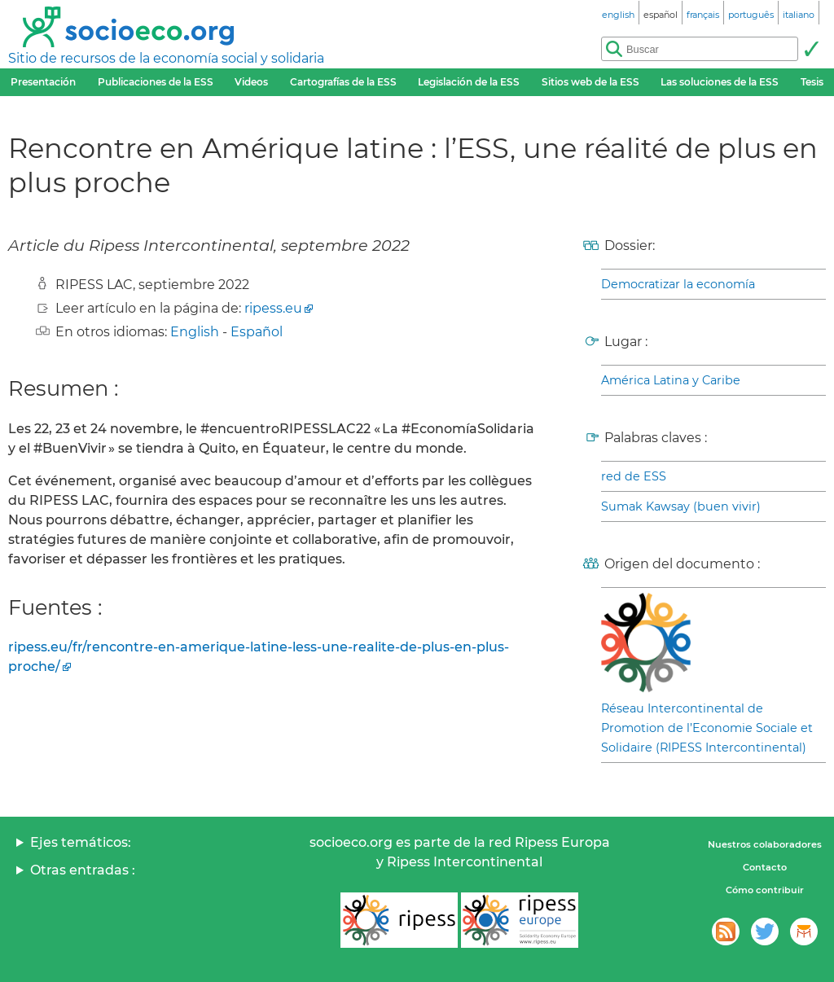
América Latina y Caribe (670, 380)
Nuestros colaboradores (765, 844)
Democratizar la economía (678, 284)
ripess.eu (273, 308)
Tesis (812, 82)
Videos (251, 82)
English (194, 332)
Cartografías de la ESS (343, 82)
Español (256, 332)
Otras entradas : (82, 870)
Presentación (43, 82)
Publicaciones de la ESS (155, 82)
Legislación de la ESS (469, 82)
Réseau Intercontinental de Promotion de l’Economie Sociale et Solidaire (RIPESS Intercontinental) (707, 728)
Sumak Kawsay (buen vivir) (681, 506)
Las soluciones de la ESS (720, 82)
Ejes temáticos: (80, 842)
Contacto (765, 867)
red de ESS (633, 476)
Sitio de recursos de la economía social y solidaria (166, 58)
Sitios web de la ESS (590, 82)
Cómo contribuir (765, 890)
